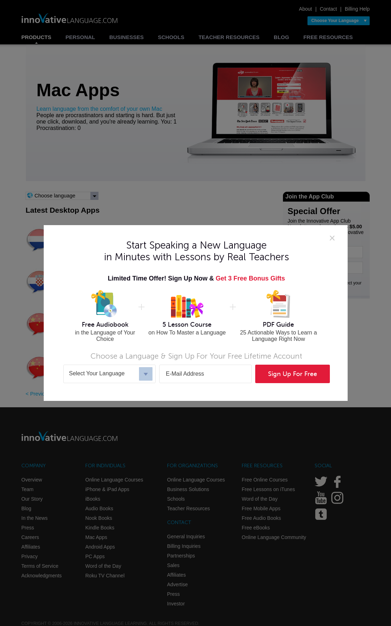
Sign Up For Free (292, 373)
